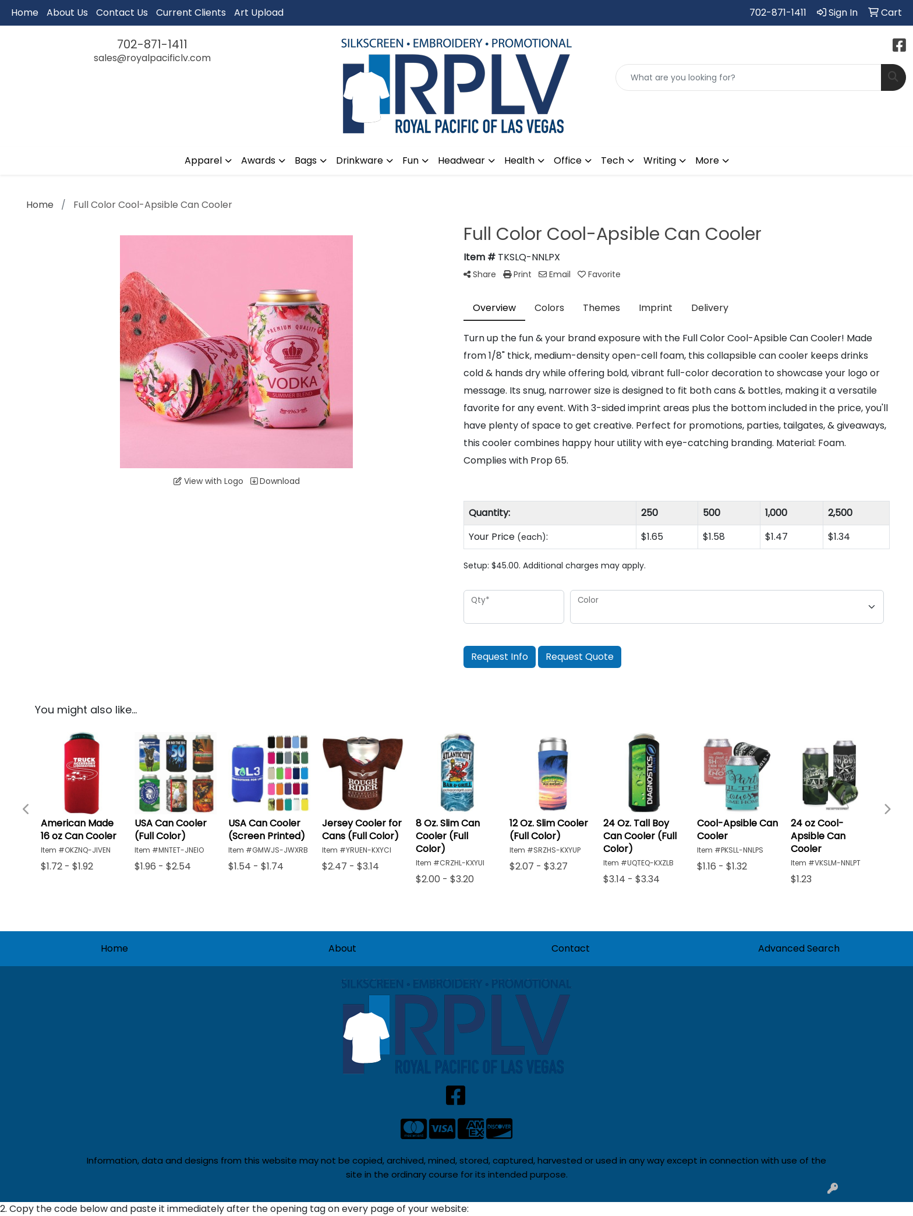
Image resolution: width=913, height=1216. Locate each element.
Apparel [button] (203, 160)
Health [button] (519, 160)
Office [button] (568, 160)
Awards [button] (258, 160)
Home (24, 12)
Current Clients (191, 12)
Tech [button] (612, 160)
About (342, 948)
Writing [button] (659, 160)
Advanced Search (799, 948)
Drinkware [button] (359, 160)
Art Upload (259, 12)
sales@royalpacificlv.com (152, 58)
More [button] (707, 160)
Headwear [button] (461, 160)
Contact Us (122, 12)
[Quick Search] (748, 77)
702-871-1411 (777, 12)
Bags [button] (306, 160)
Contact (570, 948)
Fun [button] (410, 160)
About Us (67, 12)
